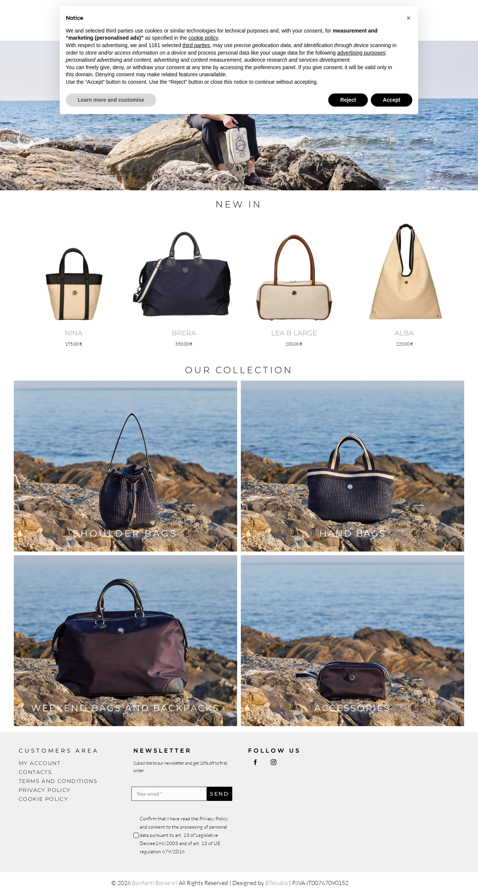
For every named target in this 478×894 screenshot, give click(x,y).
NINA (74, 333)
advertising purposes (361, 53)
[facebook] (255, 762)
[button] (409, 18)
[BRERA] (184, 221)
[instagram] (273, 762)
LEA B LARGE (294, 333)
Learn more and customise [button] (111, 100)
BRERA (184, 333)
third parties (196, 45)
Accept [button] (391, 100)
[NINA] (74, 221)
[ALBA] (404, 221)
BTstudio (276, 883)
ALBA (404, 333)
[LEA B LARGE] (294, 221)
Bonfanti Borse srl (155, 883)
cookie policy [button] (203, 38)
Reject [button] (348, 100)
